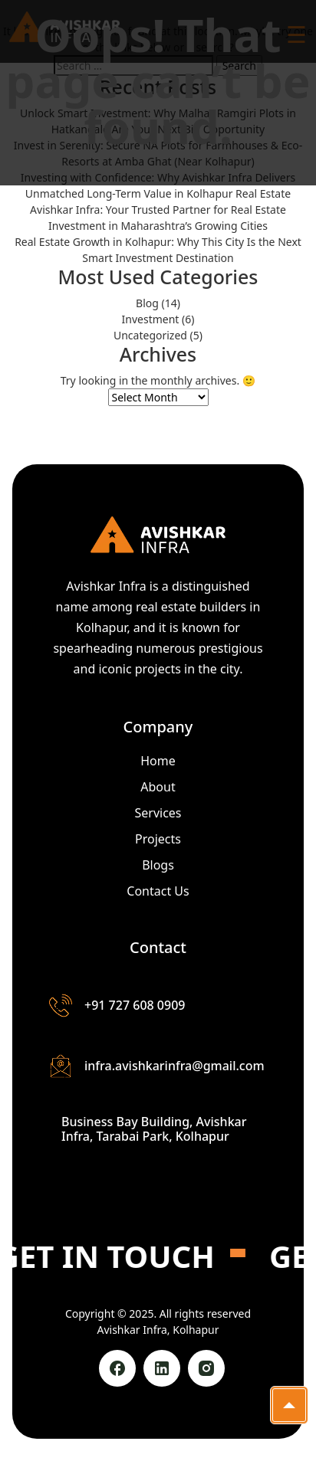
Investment (150, 319)
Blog (147, 303)
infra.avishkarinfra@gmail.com (157, 1066)
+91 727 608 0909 (117, 1005)
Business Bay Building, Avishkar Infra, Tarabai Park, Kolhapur (154, 1129)
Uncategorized (150, 335)
